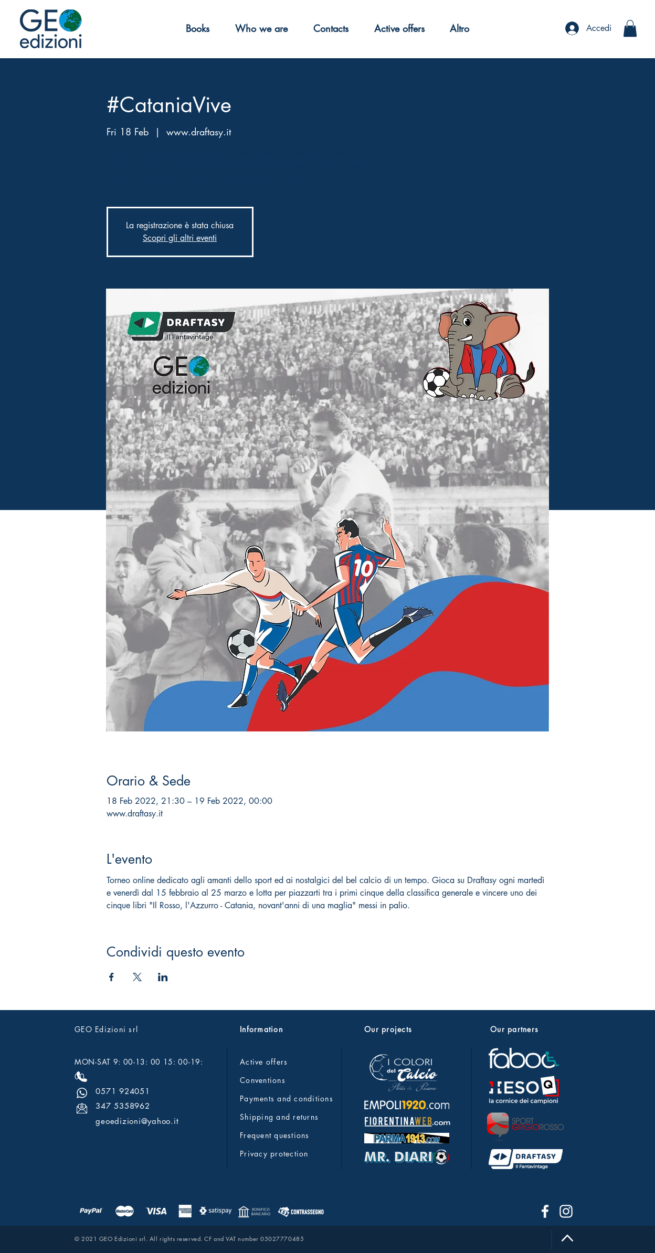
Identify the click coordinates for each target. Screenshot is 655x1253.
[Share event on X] (137, 977)
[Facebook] (545, 1211)
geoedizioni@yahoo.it (137, 1121)
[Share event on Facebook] (112, 977)
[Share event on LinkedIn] (163, 977)
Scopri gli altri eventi (180, 237)
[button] (198, 28)
